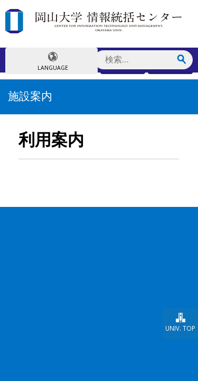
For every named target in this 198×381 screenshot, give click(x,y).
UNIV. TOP (180, 328)
